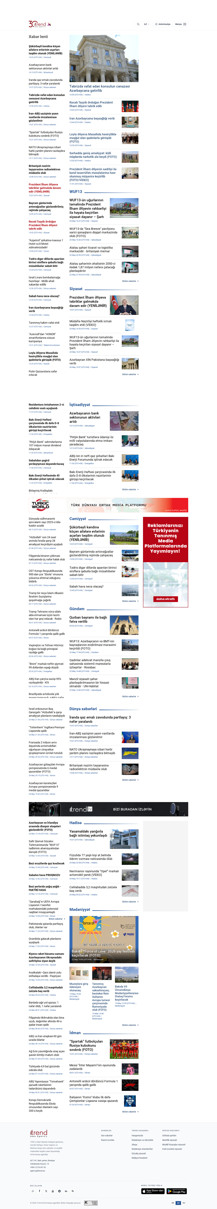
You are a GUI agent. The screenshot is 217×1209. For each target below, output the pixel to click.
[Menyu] (180, 24)
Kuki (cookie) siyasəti (172, 1149)
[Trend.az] (40, 24)
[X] (46, 1191)
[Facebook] (39, 1191)
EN (173, 1203)
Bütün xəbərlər (129, 281)
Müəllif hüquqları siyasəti (173, 1144)
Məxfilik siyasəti (169, 1140)
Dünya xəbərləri (83, 709)
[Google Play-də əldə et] (177, 1191)
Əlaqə (134, 1144)
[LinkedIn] (66, 1191)
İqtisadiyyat (79, 404)
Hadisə (75, 822)
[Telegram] (59, 1191)
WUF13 (75, 191)
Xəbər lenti (38, 36)
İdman (75, 1033)
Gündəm (77, 609)
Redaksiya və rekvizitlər (142, 1140)
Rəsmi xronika (107, 1140)
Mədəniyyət (79, 909)
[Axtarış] (138, 24)
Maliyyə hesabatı (139, 1158)
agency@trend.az (37, 1171)
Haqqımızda (137, 1135)
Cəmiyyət (77, 518)
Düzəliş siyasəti (139, 1153)
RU (184, 1203)
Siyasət (75, 289)
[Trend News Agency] (38, 1133)
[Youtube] (52, 1191)
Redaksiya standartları (142, 1149)
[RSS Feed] (72, 1191)
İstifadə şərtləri (169, 1135)
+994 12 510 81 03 (38, 1167)
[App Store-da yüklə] (153, 1191)
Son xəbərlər (107, 1135)
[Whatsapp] (33, 1191)
